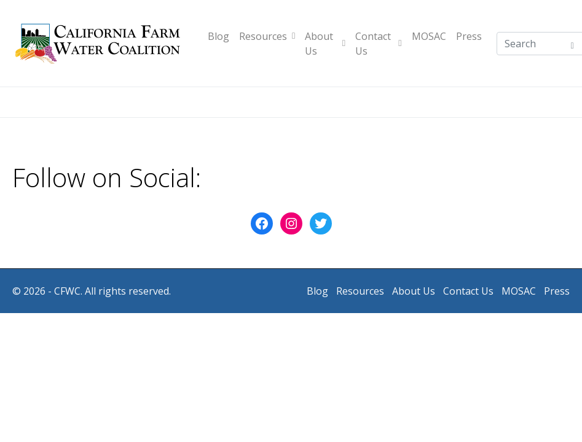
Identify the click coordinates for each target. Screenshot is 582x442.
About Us (325, 43)
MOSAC (429, 36)
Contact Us (378, 43)
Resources (267, 36)
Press (469, 36)
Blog (218, 36)
